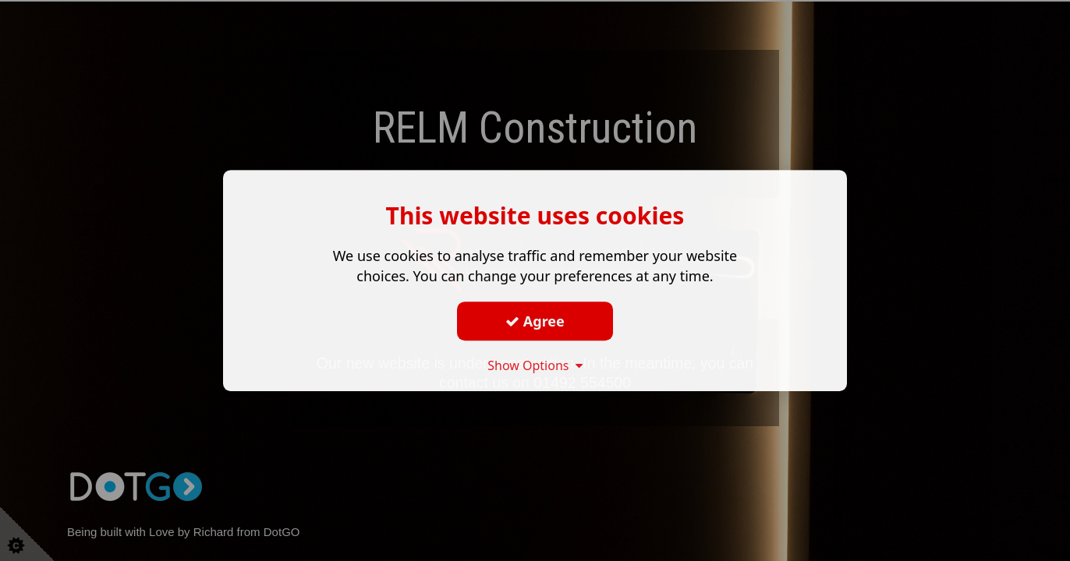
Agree (535, 321)
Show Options (535, 365)
